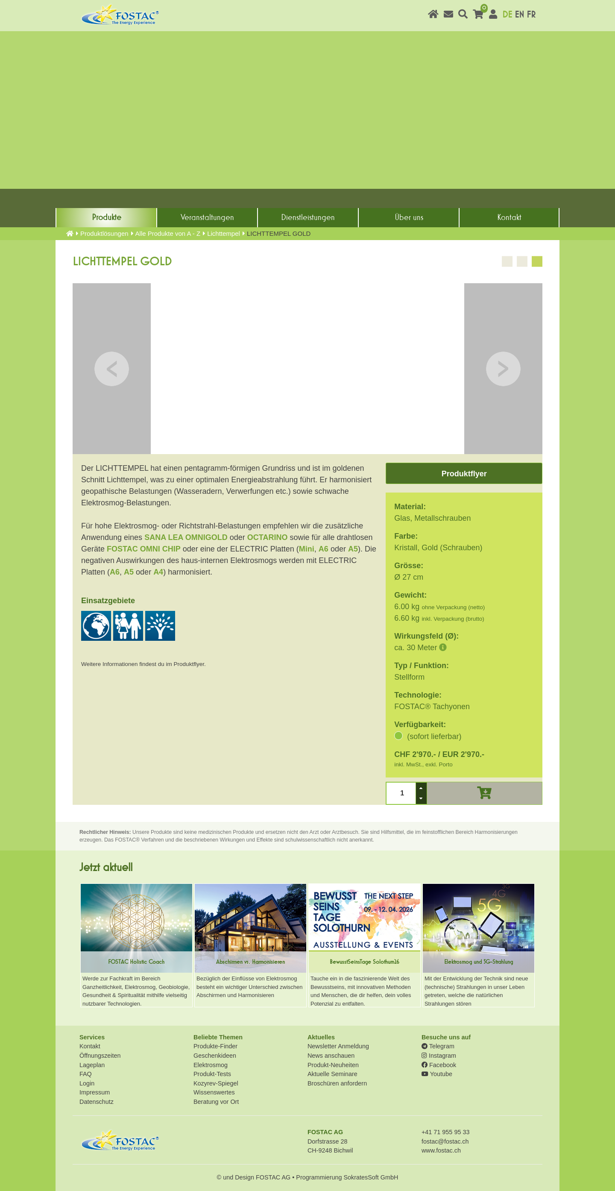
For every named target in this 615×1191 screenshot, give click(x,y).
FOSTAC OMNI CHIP (144, 549)
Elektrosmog (210, 1065)
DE (507, 15)
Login (86, 1083)
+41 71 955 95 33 (445, 1132)
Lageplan (92, 1065)
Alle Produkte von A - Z (168, 233)
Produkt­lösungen (104, 233)
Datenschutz (96, 1101)
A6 (323, 549)
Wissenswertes (214, 1092)
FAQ (85, 1074)
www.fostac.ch (441, 1150)
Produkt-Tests (212, 1074)
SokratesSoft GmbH (370, 1177)
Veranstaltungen (207, 217)
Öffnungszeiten (100, 1055)
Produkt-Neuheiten (333, 1065)
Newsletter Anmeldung (338, 1046)
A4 (158, 572)
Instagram (439, 1055)
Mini (306, 549)
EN (519, 15)
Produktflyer (464, 473)
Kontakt (509, 217)
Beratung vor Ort (216, 1101)
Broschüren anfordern (337, 1083)
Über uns (409, 217)
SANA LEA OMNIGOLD (186, 537)
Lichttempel (223, 233)
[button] (421, 788)
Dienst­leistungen (308, 217)
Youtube (437, 1074)
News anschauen (331, 1055)
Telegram (438, 1046)
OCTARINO (267, 537)
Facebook (439, 1065)
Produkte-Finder (215, 1046)
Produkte (106, 217)
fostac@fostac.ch (445, 1141)
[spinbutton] (401, 793)
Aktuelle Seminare (332, 1074)
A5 (353, 549)
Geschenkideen (214, 1055)
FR (531, 15)
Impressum (94, 1092)
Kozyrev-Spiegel (215, 1083)
